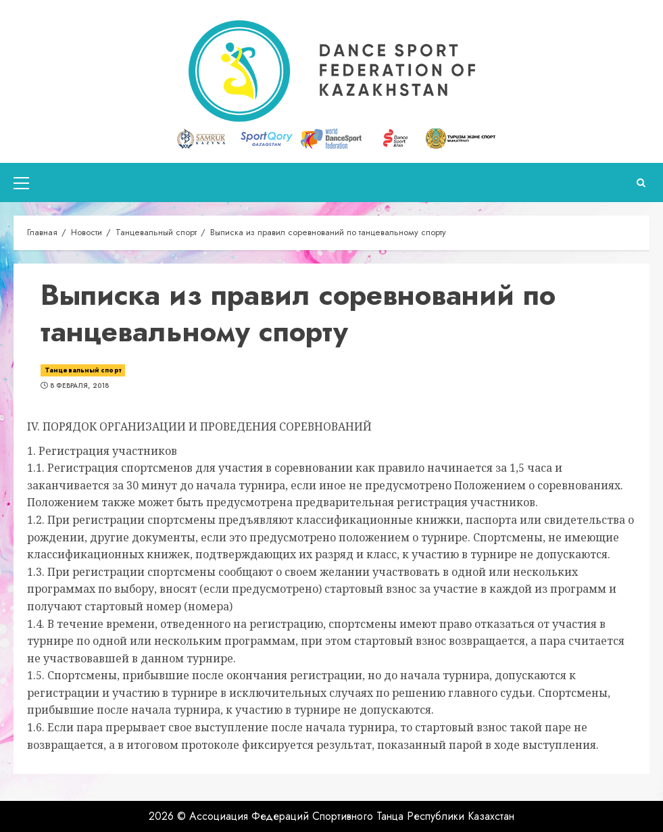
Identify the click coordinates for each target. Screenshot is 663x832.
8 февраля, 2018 (79, 386)
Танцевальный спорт (83, 370)
